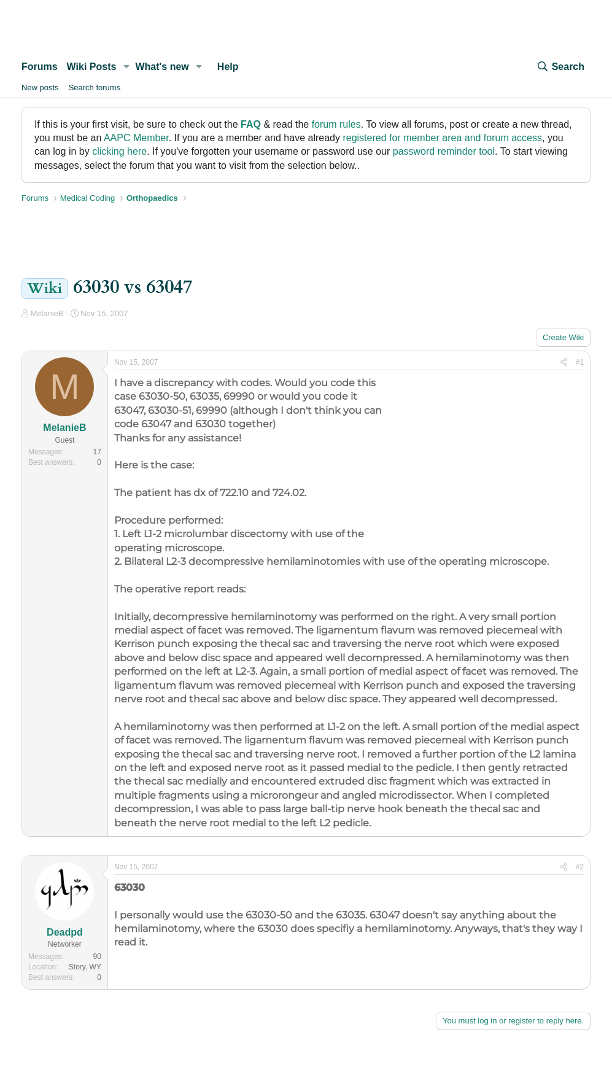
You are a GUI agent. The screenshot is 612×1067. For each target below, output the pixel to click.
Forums (39, 66)
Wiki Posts (92, 66)
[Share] (563, 362)
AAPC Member (136, 138)
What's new (161, 66)
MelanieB (47, 313)
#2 (580, 867)
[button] (126, 67)
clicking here (119, 151)
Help (228, 66)
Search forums (95, 87)
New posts (40, 87)
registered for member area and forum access (442, 138)
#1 (580, 362)
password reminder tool (444, 151)
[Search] (560, 67)
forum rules (336, 124)
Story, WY (85, 967)
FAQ (251, 124)
